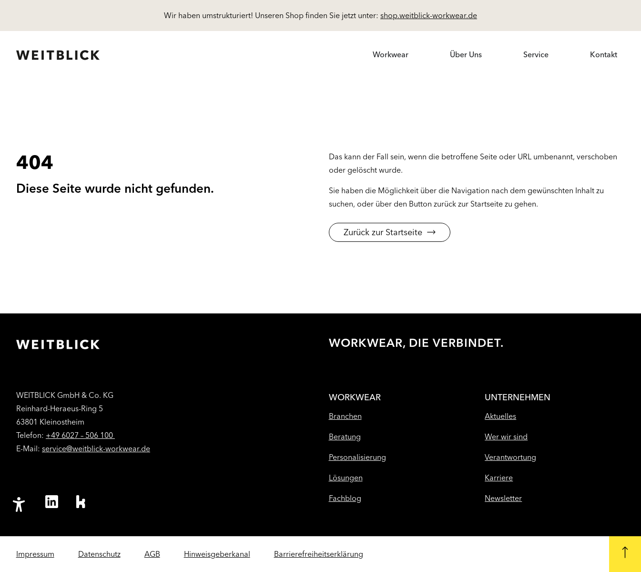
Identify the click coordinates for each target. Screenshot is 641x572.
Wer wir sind (506, 436)
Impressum (35, 554)
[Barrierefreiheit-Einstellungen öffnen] (18, 505)
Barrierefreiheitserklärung (318, 554)
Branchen (345, 416)
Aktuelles (500, 416)
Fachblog (345, 498)
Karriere (499, 477)
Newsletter (503, 498)
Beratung (345, 436)
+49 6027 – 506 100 (80, 435)
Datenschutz (99, 554)
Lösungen (346, 477)
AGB (152, 554)
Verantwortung (510, 457)
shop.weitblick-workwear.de (428, 15)
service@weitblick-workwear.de (96, 448)
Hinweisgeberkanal (217, 554)
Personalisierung (357, 457)
